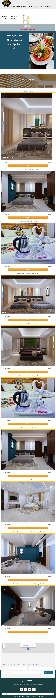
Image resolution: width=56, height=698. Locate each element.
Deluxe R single (28, 90)
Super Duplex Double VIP (28, 427)
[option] (41, 50)
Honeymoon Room (29, 479)
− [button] (3, 647)
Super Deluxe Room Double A (28, 375)
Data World (41, 696)
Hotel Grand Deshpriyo (24, 696)
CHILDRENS (25, 19)
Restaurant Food (31, 5)
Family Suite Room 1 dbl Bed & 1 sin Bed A (29, 273)
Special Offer (40, 5)
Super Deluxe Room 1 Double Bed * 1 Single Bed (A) (28, 531)
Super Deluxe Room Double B (28, 169)
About (8, 5)
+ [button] (3, 644)
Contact (47, 5)
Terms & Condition (37, 684)
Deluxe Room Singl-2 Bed (29, 221)
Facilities (23, 5)
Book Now (28, 165)
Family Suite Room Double (28, 323)
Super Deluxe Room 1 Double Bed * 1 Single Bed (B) (28, 583)
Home (4, 5)
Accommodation (15, 5)
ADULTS (24, 14)
